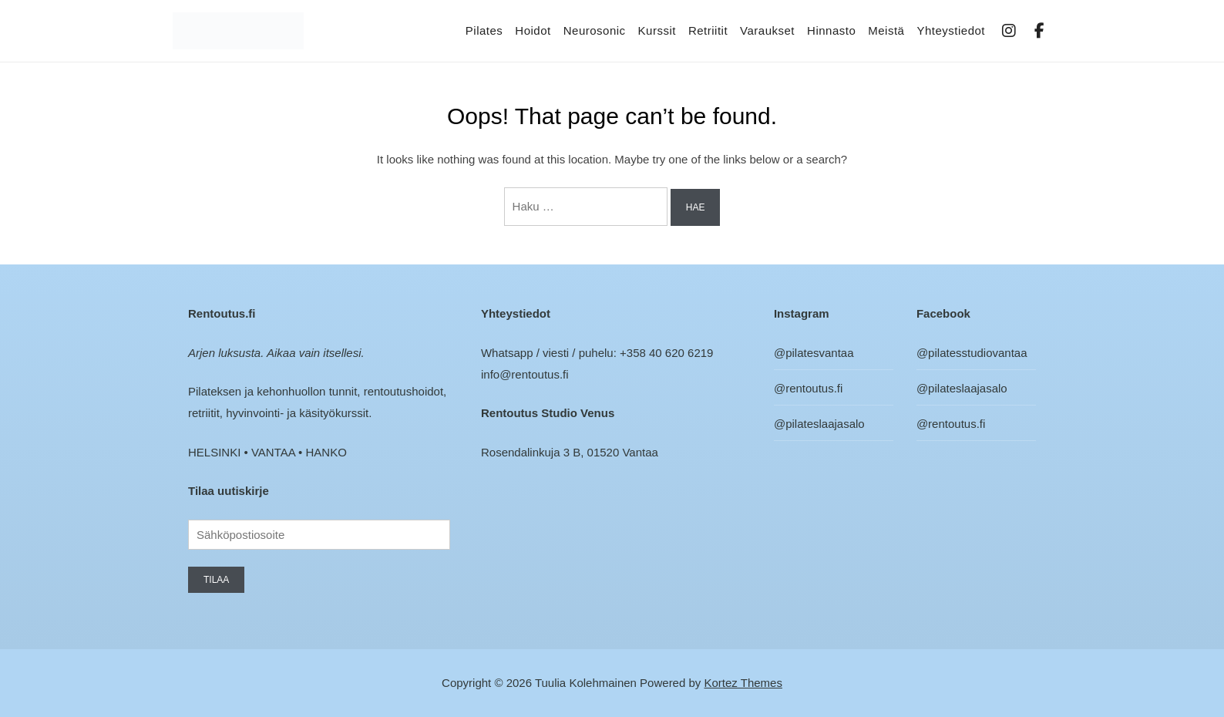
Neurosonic (594, 30)
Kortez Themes (743, 682)
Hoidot (532, 30)
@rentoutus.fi (808, 388)
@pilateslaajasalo (819, 423)
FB (1040, 31)
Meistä (886, 30)
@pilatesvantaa (814, 352)
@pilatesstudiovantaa (971, 352)
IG (1010, 31)
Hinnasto (831, 30)
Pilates (484, 30)
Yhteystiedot (950, 30)
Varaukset (767, 30)
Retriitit (708, 30)
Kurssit (657, 30)
